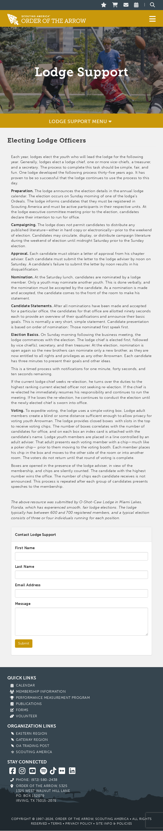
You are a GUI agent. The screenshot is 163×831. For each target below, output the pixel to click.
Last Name (24, 566)
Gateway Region (32, 740)
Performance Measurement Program (53, 698)
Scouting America (34, 752)
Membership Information (41, 691)
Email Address (28, 585)
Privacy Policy (78, 823)
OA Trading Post (32, 746)
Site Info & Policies (114, 823)
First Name (25, 548)
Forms (22, 710)
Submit (23, 643)
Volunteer (26, 716)
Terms (56, 823)
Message (22, 604)
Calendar (25, 685)
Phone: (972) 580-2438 (36, 780)
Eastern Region (31, 733)
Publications (29, 704)
